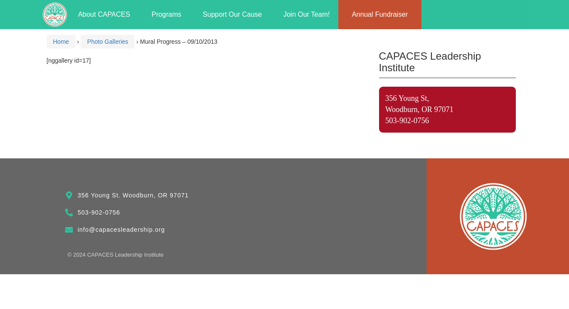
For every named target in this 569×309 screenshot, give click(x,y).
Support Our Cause (234, 14)
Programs (168, 14)
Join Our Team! (306, 14)
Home (61, 41)
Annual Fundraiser (380, 14)
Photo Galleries (107, 41)
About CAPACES (106, 14)
